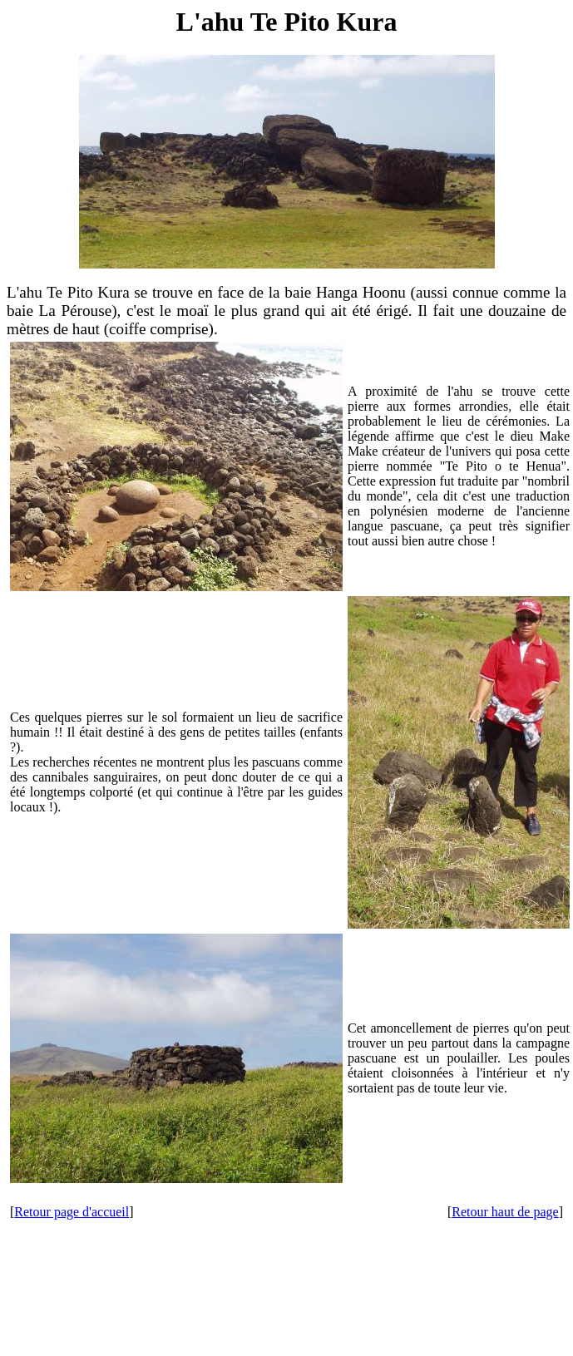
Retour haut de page (505, 1212)
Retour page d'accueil (71, 1212)
